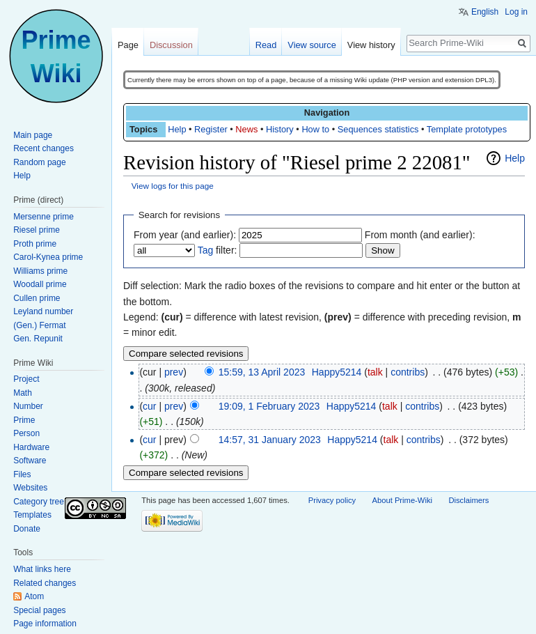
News (246, 129)
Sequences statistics (378, 129)
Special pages (39, 610)
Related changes (44, 583)
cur (149, 406)
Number (28, 406)
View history (371, 45)
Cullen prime (36, 298)
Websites (30, 488)
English (484, 12)
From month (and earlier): (420, 234)
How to (315, 129)
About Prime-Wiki (402, 500)
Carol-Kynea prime (48, 257)
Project (26, 379)
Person (26, 433)
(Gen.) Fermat (39, 325)
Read (266, 45)
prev (173, 372)
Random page (39, 162)
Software (29, 460)
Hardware (31, 447)
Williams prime (40, 271)
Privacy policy (332, 500)
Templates (32, 515)
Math (22, 393)
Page (128, 45)
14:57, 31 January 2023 (270, 439)
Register (211, 129)
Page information (45, 623)
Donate (26, 529)
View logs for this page (173, 185)
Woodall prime (39, 284)
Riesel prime (36, 230)
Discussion (171, 45)
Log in (516, 12)
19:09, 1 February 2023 (269, 406)
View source (311, 45)
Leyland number (43, 311)
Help (177, 129)
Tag (206, 250)
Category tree (38, 502)
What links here (42, 569)
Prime (24, 420)
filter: (217, 250)
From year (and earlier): (185, 234)
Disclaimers (468, 500)
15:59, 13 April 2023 (262, 372)
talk (375, 372)
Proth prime (34, 244)
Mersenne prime (43, 217)
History (280, 129)
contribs (408, 372)
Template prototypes (467, 129)
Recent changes (43, 148)
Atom (34, 596)
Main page (32, 135)
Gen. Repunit (38, 338)
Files (22, 474)
